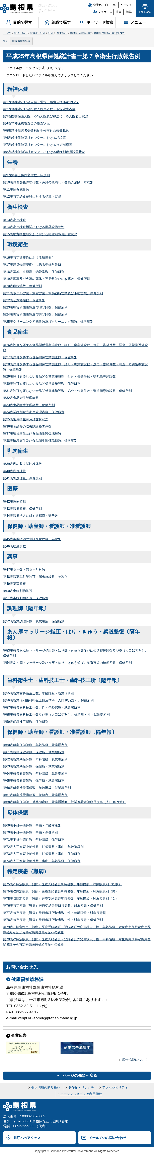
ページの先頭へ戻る (80, 1075)
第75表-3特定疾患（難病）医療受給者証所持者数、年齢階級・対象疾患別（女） (61, 898)
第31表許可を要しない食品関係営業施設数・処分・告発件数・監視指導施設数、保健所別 (67, 391)
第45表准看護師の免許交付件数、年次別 (32, 539)
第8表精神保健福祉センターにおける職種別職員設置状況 (44, 152)
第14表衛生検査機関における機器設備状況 (33, 227)
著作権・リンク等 (81, 1087)
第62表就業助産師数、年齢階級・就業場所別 (35, 759)
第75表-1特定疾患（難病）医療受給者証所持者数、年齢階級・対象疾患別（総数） (62, 884)
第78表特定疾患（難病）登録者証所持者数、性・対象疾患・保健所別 (53, 920)
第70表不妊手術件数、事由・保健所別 (30, 832)
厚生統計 (62, 33)
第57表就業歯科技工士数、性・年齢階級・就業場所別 (41, 707)
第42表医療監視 (14, 501)
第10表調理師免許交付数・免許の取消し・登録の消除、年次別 (48, 182)
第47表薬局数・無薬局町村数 (24, 569)
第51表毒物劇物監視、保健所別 (25, 598)
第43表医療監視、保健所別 (22, 508)
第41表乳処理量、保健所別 (22, 478)
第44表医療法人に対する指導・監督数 (30, 515)
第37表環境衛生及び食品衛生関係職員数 (32, 433)
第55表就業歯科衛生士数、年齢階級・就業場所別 (38, 693)
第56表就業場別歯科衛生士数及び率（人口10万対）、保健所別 (48, 700)
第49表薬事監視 (14, 583)
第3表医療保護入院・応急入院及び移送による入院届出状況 (45, 116)
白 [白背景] (106, 4)
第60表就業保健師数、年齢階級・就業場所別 (35, 745)
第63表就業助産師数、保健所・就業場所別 (33, 766)
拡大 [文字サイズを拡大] (118, 11)
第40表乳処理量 (14, 471)
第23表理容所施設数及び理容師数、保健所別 (35, 307)
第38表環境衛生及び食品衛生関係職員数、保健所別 (40, 440)
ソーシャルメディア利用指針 (81, 1094)
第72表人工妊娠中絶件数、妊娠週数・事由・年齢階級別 (43, 846)
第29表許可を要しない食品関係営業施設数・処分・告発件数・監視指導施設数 (59, 376)
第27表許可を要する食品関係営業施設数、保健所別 (40, 357)
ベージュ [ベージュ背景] (126, 4)
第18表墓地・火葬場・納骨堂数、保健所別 (33, 271)
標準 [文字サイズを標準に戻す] (129, 11)
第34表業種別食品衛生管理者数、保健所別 (33, 412)
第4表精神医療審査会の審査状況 (26, 123)
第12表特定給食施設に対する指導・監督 (32, 196)
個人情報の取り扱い (45, 1087)
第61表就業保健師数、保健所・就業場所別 (33, 752)
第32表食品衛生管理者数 (21, 398)
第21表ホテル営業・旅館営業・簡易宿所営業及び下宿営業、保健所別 (53, 293)
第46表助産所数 (14, 546)
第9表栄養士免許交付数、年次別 (26, 175)
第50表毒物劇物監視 (17, 591)
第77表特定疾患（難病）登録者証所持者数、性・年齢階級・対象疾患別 (54, 913)
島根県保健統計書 (80, 33)
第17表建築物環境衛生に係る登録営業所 (32, 264)
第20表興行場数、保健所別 (22, 286)
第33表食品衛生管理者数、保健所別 (29, 405)
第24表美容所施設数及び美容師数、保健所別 (35, 314)
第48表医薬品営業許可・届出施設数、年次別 (35, 576)
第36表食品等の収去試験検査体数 (27, 426)
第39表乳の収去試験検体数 (22, 464)
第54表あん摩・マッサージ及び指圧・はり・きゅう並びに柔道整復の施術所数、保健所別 (67, 662)
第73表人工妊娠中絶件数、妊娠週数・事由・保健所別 (41, 853)
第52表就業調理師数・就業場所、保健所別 (33, 621)
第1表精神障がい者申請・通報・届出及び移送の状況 (41, 102)
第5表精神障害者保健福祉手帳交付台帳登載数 (36, 130)
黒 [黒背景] (114, 4)
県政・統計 (20, 33)
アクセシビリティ (115, 1087)
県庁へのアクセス (27, 1138)
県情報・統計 (38, 33)
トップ (7, 33)
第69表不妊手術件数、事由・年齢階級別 (32, 825)
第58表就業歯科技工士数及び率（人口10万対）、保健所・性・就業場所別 (56, 714)
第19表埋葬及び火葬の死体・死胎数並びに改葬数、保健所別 (46, 278)
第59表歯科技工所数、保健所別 (25, 721)
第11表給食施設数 (16, 189)
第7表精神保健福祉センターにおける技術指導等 (37, 144)
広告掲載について (135, 1059)
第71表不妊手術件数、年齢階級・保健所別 (33, 839)
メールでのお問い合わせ (107, 1138)
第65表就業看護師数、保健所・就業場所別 (33, 780)
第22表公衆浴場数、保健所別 (24, 300)
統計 (51, 33)
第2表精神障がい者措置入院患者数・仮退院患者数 (39, 109)
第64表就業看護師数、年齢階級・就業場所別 (35, 773)
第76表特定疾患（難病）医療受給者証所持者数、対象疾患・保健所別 (53, 905)
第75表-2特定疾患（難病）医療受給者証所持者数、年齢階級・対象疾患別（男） (61, 891)
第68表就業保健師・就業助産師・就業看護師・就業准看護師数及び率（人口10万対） (64, 802)
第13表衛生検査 (14, 220)
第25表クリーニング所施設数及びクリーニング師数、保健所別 (48, 321)
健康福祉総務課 (21, 40)
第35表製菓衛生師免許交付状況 (25, 419)
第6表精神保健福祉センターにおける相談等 (34, 137)
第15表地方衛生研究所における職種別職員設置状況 (40, 234)
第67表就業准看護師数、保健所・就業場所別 (35, 795)
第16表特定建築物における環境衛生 (29, 257)
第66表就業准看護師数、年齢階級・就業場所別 (37, 787)
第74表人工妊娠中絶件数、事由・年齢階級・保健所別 (41, 861)
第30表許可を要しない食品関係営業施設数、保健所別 (41, 383)
